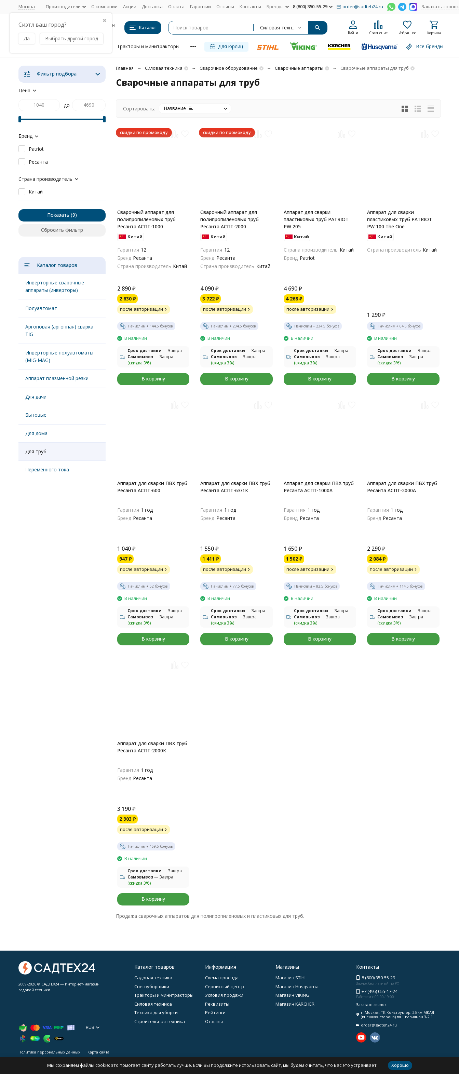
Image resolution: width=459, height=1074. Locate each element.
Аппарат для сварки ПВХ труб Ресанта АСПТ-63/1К (235, 487)
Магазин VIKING (292, 995)
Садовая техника (153, 978)
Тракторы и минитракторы (148, 46)
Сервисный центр (224, 986)
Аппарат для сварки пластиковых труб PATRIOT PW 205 (316, 219)
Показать (58, 215)
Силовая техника (164, 68)
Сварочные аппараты (299, 68)
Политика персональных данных (49, 1052)
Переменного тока (47, 469)
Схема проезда (222, 978)
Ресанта (38, 162)
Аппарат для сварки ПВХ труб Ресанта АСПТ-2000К (152, 747)
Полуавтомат (41, 308)
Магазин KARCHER (294, 1004)
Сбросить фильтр (62, 230)
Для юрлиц (226, 46)
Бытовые (35, 415)
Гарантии (200, 6)
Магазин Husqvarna (297, 986)
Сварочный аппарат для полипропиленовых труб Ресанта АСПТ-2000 (229, 219)
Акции (129, 6)
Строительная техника (159, 1021)
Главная (125, 68)
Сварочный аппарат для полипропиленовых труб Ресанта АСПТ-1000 (146, 219)
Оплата (176, 6)
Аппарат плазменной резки (57, 378)
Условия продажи (224, 995)
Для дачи (35, 396)
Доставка (152, 6)
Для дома (36, 433)
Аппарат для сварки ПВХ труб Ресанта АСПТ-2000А (402, 487)
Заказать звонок (440, 6)
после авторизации (144, 309)
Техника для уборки (156, 1012)
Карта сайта (98, 1052)
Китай (36, 191)
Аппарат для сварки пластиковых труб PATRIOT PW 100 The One (399, 219)
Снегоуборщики (151, 986)
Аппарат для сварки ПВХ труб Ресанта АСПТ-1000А (319, 487)
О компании (104, 6)
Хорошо (400, 1065)
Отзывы (225, 6)
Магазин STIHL (291, 978)
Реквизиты (217, 1004)
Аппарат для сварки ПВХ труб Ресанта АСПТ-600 (152, 487)
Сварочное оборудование (229, 68)
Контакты (250, 6)
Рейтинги (215, 1012)
